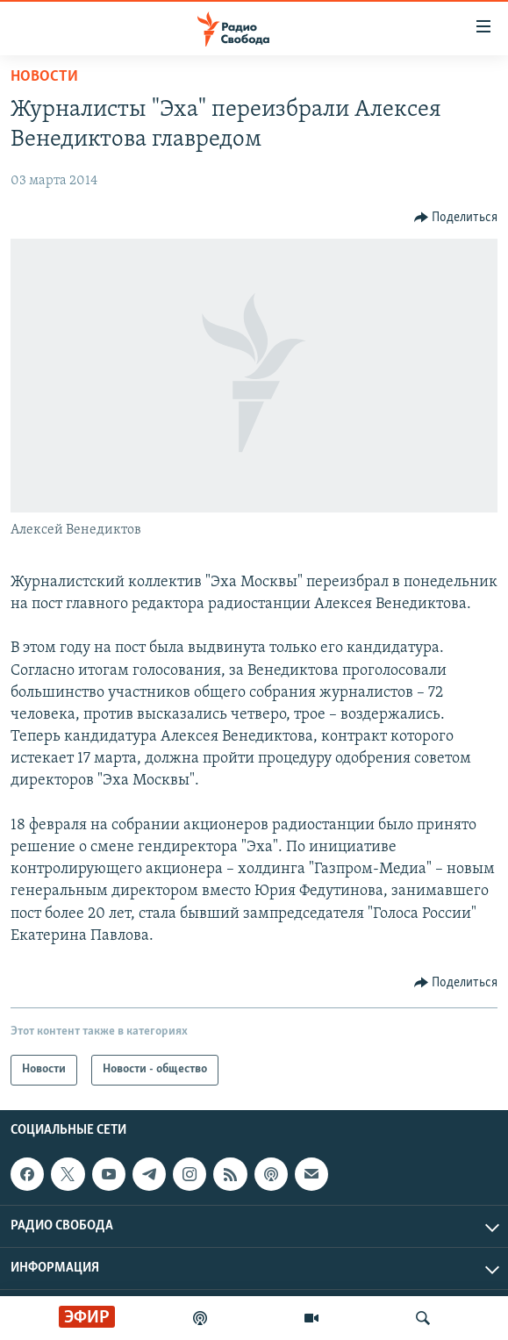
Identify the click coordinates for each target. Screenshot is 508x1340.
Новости (44, 76)
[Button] (456, 217)
